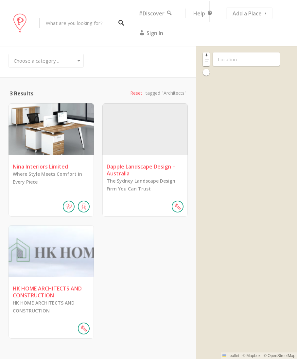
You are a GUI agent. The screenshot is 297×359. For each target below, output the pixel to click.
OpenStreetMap (281, 355)
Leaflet (230, 355)
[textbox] (46, 60)
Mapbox (254, 355)
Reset (136, 93)
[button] (206, 55)
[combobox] (46, 61)
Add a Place (247, 13)
